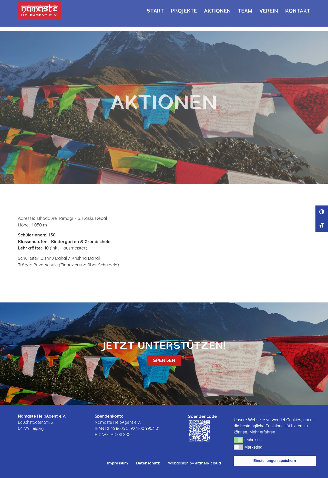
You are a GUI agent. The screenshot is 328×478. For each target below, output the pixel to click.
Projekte (184, 6)
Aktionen (217, 6)
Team (245, 6)
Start (155, 6)
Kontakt (297, 6)
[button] (238, 440)
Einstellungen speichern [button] (274, 461)
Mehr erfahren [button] (262, 432)
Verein (268, 6)
